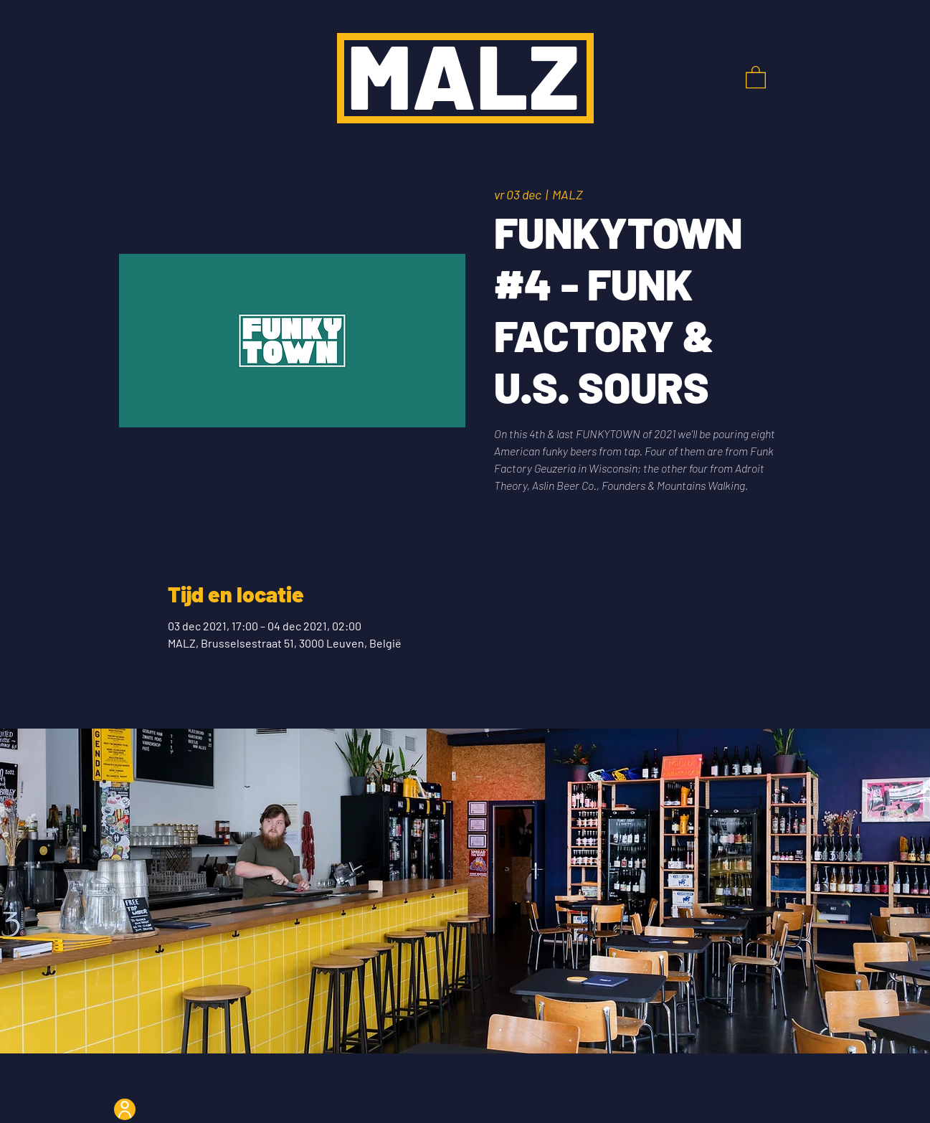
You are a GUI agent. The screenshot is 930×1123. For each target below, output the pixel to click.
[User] (125, 1109)
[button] (756, 76)
